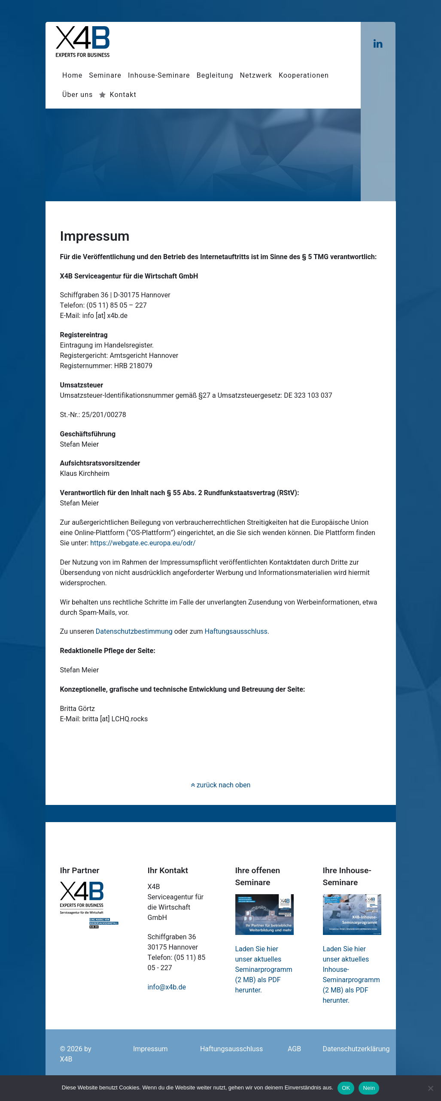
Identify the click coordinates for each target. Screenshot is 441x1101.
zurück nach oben (221, 785)
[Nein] (430, 1088)
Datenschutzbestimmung (134, 631)
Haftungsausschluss (236, 631)
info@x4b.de (167, 987)
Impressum (150, 1049)
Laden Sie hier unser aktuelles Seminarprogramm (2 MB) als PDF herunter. (263, 969)
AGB (294, 1049)
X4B (66, 1059)
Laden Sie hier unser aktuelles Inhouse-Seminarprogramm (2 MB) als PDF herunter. (351, 975)
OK (346, 1088)
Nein (369, 1088)
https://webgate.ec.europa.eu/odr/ (143, 543)
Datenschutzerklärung (355, 1049)
